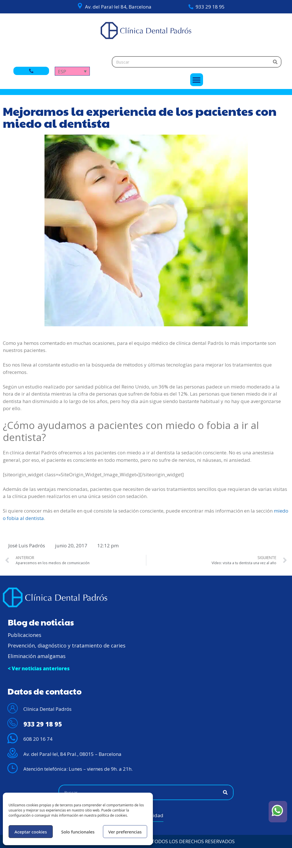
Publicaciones (24, 635)
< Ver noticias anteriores (39, 668)
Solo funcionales (77, 832)
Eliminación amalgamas (37, 656)
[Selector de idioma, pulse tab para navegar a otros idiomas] (72, 71)
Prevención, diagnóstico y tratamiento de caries (66, 645)
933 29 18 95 (210, 6)
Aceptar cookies (31, 832)
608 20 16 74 (37, 739)
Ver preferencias (125, 832)
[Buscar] (275, 62)
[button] (196, 79)
